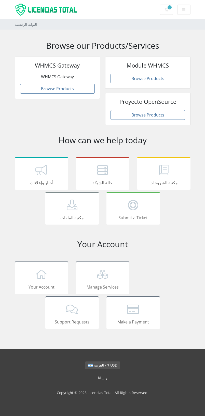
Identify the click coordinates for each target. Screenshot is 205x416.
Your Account (41, 278)
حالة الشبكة (102, 174)
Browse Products (57, 89)
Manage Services (102, 278)
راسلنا (102, 377)
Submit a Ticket (133, 209)
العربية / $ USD (102, 365)
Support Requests (72, 313)
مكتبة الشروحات (163, 174)
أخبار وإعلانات (41, 174)
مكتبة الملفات (72, 209)
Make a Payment (133, 313)
